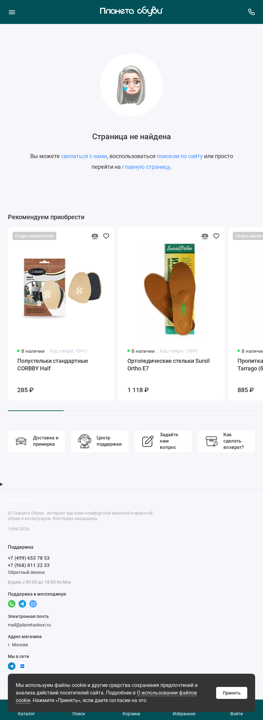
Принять (232, 692)
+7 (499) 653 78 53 (29, 558)
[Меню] (12, 12)
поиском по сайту (180, 156)
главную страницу (146, 166)
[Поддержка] (251, 12)
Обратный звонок (26, 572)
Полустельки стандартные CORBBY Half (52, 364)
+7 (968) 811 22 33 (29, 565)
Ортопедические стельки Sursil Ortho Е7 (168, 364)
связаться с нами (84, 156)
